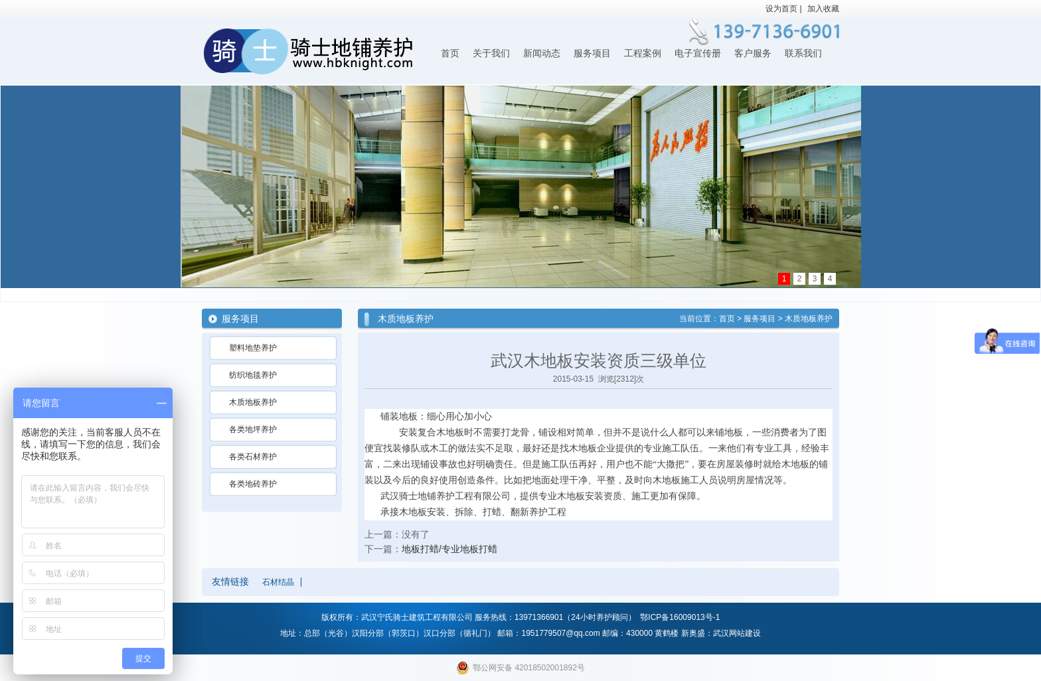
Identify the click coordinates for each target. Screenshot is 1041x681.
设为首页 (781, 8)
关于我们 (491, 53)
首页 (450, 53)
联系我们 (803, 53)
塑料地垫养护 (253, 347)
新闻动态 (541, 53)
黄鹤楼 (667, 633)
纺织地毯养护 (253, 375)
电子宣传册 (698, 53)
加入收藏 (823, 8)
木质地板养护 (253, 402)
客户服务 (752, 53)
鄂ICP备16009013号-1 (680, 617)
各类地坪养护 (253, 429)
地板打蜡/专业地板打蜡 (449, 549)
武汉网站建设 (737, 633)
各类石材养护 (253, 456)
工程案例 (642, 53)
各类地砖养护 (253, 484)
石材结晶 (278, 582)
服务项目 (592, 53)
